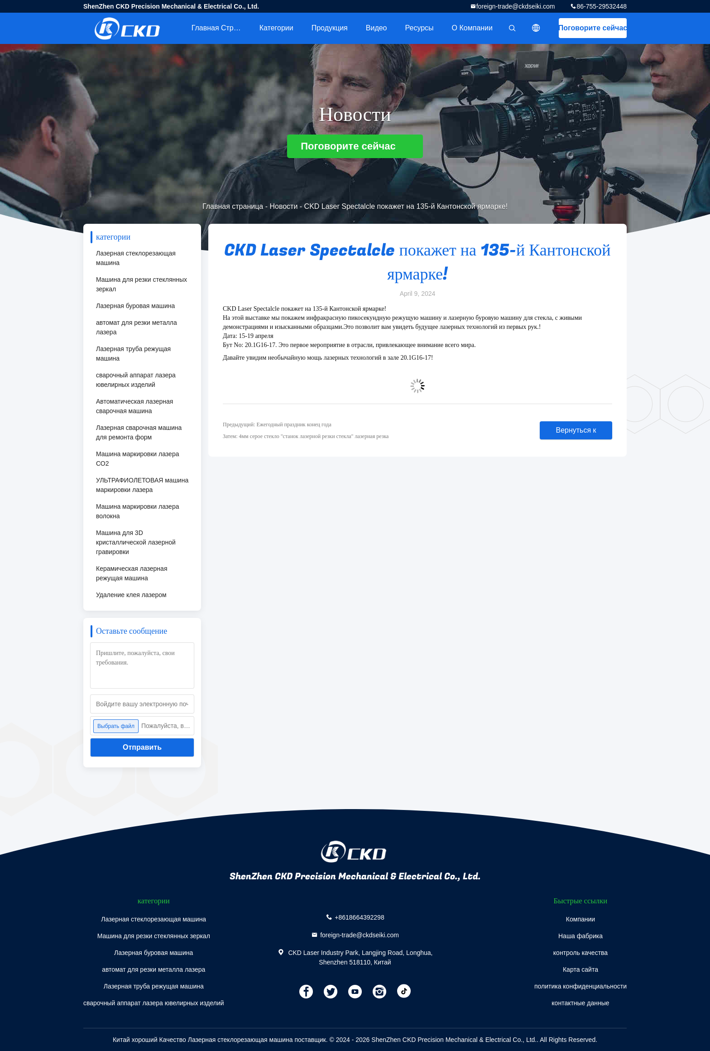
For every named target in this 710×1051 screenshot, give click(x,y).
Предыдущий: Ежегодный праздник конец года (277, 424)
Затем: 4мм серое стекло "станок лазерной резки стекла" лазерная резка (306, 436)
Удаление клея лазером (131, 594)
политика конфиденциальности (580, 986)
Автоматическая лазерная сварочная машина (134, 406)
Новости (283, 206)
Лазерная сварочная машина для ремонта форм (139, 432)
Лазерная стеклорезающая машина (136, 258)
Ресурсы (419, 28)
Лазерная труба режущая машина (133, 353)
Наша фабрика (580, 936)
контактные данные (580, 1003)
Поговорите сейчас (593, 28)
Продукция (330, 28)
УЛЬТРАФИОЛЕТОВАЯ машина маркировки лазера (142, 485)
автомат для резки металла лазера (136, 327)
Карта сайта (580, 969)
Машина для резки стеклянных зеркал (141, 284)
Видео (376, 28)
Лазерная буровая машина (135, 305)
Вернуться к (576, 430)
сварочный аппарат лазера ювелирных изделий (136, 379)
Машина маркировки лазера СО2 (137, 458)
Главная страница (221, 28)
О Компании (472, 28)
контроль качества (580, 952)
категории (276, 28)
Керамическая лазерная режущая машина (131, 573)
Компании (580, 919)
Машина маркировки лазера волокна (137, 511)
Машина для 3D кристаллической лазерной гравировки (136, 542)
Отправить (142, 747)
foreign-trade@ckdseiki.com (515, 6)
